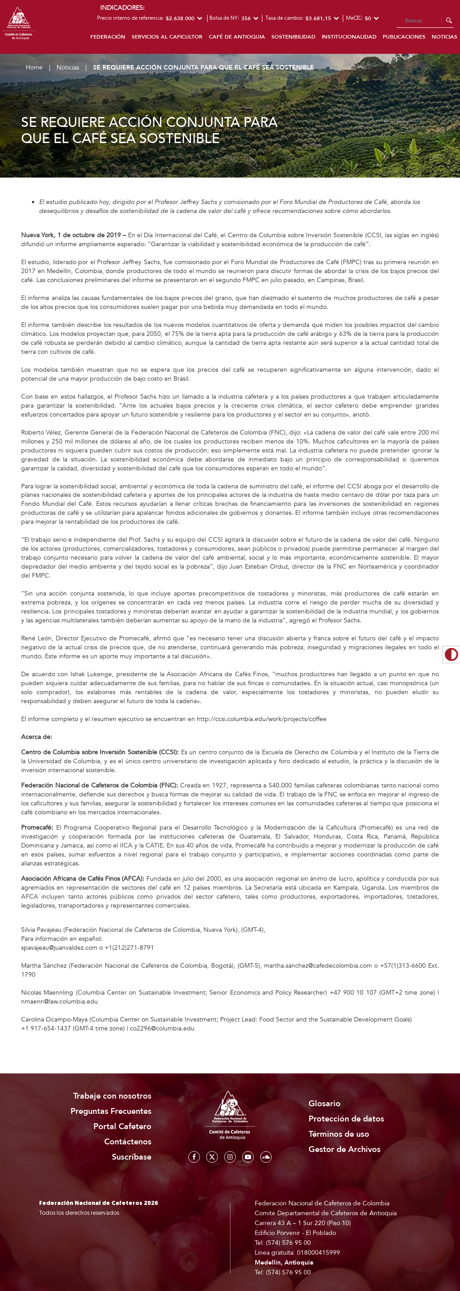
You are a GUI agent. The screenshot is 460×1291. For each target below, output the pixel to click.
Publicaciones (404, 36)
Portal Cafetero (122, 1126)
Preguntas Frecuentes (111, 1111)
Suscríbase (131, 1157)
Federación (107, 36)
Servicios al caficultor (167, 36)
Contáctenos (127, 1142)
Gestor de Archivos (344, 1149)
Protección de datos (346, 1119)
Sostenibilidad (293, 36)
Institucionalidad (349, 36)
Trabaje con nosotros (112, 1096)
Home (34, 67)
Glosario (325, 1103)
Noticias (68, 67)
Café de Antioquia (237, 36)
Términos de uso (339, 1134)
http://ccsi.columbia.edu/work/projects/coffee (262, 719)
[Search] (425, 21)
